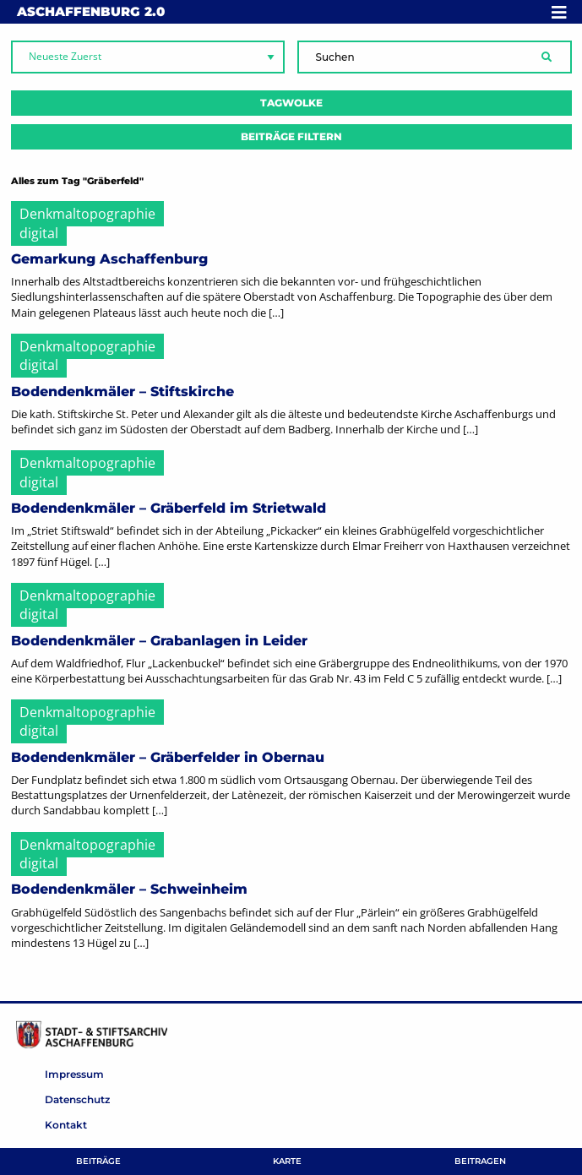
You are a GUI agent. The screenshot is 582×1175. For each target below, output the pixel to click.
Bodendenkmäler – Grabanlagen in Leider (159, 641)
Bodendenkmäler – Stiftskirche (122, 392)
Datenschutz (77, 1099)
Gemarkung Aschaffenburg (109, 259)
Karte (287, 1161)
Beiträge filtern (291, 136)
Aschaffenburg (91, 11)
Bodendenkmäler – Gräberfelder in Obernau (167, 757)
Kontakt (66, 1124)
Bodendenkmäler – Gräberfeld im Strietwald (168, 508)
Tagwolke (291, 102)
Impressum (74, 1074)
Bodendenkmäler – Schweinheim (129, 889)
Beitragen (480, 1161)
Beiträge (98, 1161)
